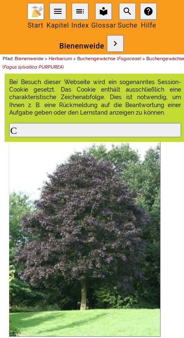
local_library (103, 11)
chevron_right (115, 43)
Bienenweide (81, 46)
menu (58, 11)
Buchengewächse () (109, 58)
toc (80, 11)
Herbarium (60, 58)
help (148, 11)
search (127, 11)
